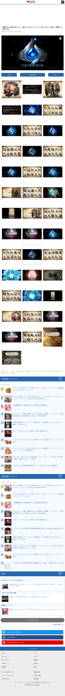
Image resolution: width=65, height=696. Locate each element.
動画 (35, 667)
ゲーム (35, 653)
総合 (3, 653)
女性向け (36, 663)
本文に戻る (33, 74)
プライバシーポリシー (8, 675)
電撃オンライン (5, 371)
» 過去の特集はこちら (58, 624)
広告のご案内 (37, 675)
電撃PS (36, 660)
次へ (55, 74)
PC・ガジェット (6, 660)
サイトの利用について (8, 672)
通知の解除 (37, 672)
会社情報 (36, 679)
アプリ (13, 371)
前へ (10, 74)
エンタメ (4, 656)
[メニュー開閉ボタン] (62, 2)
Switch (4, 663)
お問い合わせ (5, 679)
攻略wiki (4, 667)
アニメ (35, 656)
